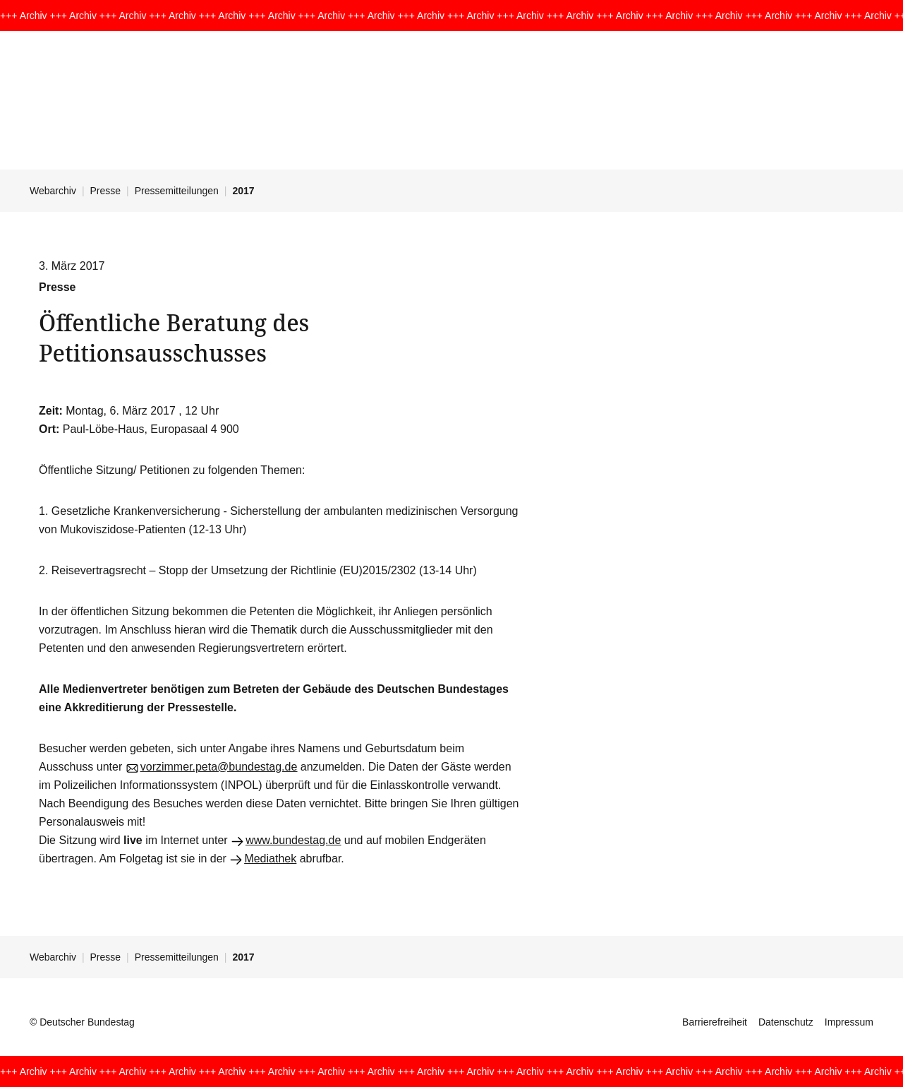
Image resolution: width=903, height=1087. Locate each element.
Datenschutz (785, 1022)
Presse (105, 190)
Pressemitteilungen (177, 190)
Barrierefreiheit (714, 1022)
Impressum (849, 1022)
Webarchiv (53, 190)
